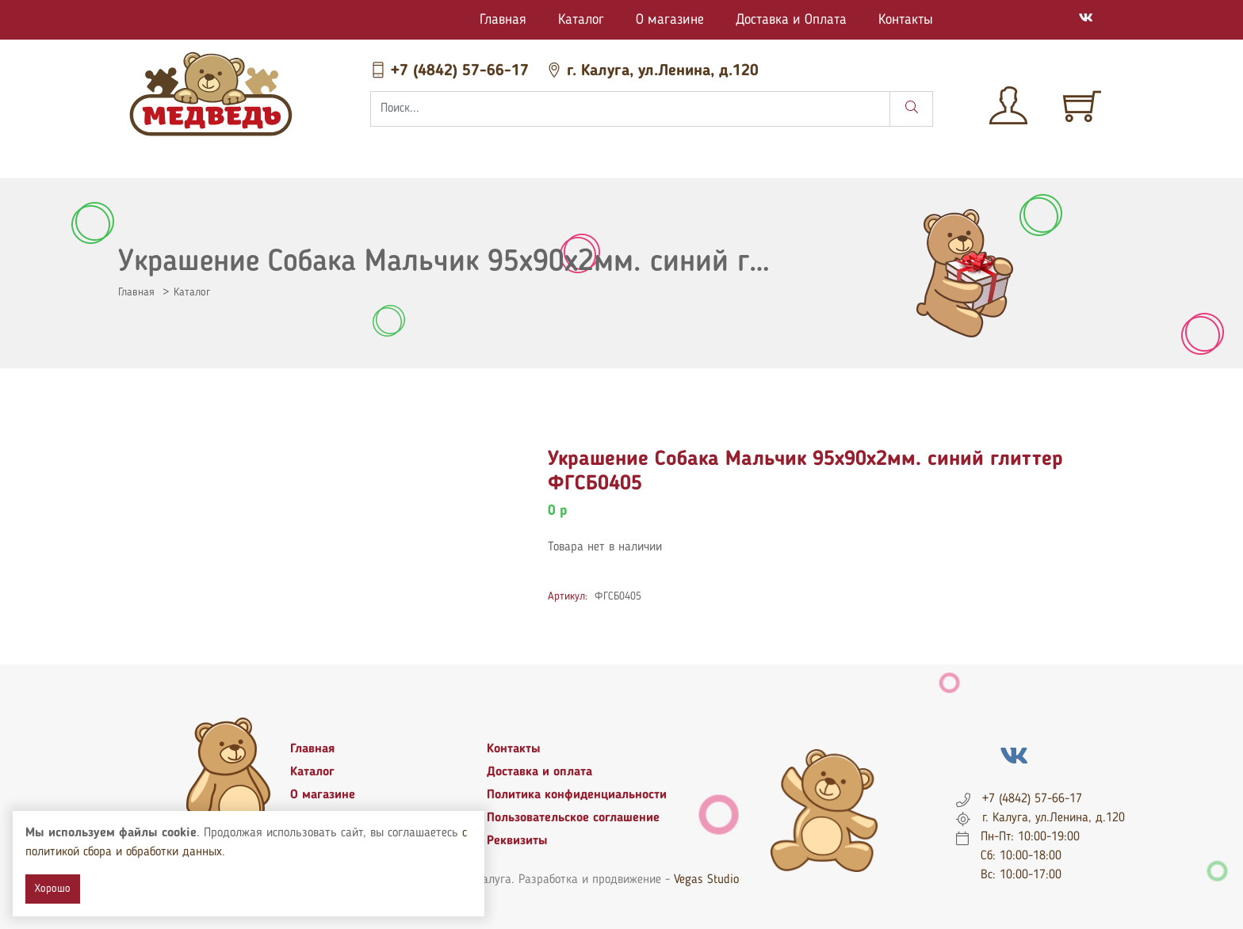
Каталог (581, 20)
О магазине (670, 20)
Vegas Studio (706, 880)
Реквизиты (517, 841)
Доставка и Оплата (791, 20)
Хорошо (53, 888)
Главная (503, 20)
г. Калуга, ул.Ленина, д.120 (652, 71)
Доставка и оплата (539, 772)
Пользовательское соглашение (573, 818)
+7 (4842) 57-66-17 (452, 71)
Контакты (905, 20)
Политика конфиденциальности (577, 795)
